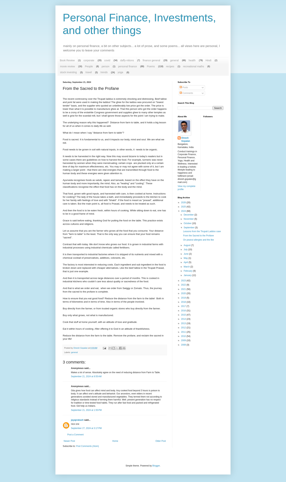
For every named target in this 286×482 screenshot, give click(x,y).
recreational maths (193, 66)
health (192, 60)
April (186, 262)
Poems (151, 66)
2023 (184, 280)
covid (107, 60)
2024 (184, 211)
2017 (184, 306)
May (186, 258)
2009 (184, 340)
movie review (67, 66)
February (188, 271)
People (89, 66)
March (187, 266)
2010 (184, 336)
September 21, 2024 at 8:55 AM (86, 376)
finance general (151, 60)
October (188, 223)
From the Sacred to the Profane (198, 235)
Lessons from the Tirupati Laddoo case (202, 231)
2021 (184, 289)
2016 (184, 310)
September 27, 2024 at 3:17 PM (86, 428)
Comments (186, 93)
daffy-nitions (127, 60)
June (186, 254)
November (189, 219)
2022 (184, 285)
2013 (184, 323)
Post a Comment (75, 434)
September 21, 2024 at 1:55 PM (86, 410)
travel (89, 72)
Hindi (208, 60)
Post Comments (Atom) (87, 446)
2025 (184, 206)
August (187, 245)
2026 (184, 202)
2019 (184, 298)
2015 (184, 315)
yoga (120, 72)
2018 (184, 302)
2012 (184, 327)
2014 (184, 319)
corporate (89, 60)
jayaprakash (77, 420)
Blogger (156, 465)
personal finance (127, 66)
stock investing (68, 72)
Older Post (160, 441)
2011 (184, 332)
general (174, 60)
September (189, 227)
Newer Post (69, 441)
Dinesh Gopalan (185, 139)
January (188, 275)
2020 (184, 293)
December (189, 214)
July (186, 249)
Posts (184, 87)
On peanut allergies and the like (198, 240)
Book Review (67, 60)
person (105, 66)
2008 (184, 345)
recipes (170, 66)
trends (104, 72)
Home (115, 441)
